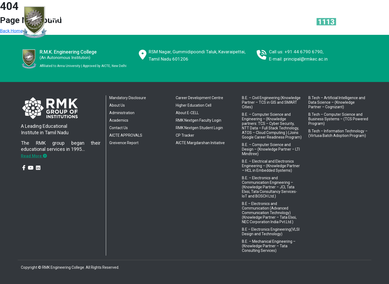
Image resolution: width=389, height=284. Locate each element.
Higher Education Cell (193, 105)
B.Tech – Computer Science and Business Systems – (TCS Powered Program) (338, 119)
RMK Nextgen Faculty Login (198, 120)
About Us (117, 105)
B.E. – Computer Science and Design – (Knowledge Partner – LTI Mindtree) (271, 149)
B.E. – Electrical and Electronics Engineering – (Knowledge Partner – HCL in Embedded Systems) (271, 166)
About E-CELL (187, 113)
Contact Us (118, 128)
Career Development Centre (199, 98)
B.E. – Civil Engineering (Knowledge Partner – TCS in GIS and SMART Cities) (271, 102)
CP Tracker (185, 135)
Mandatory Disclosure (127, 98)
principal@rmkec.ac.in (306, 59)
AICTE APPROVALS (125, 135)
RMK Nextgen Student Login (199, 128)
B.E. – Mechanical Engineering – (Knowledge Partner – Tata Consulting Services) (269, 246)
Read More (34, 156)
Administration (121, 113)
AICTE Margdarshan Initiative (200, 143)
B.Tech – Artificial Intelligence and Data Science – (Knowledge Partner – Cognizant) (336, 102)
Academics (118, 120)
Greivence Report (124, 143)
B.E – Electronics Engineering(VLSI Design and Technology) (271, 231)
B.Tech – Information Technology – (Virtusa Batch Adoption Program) (338, 133)
